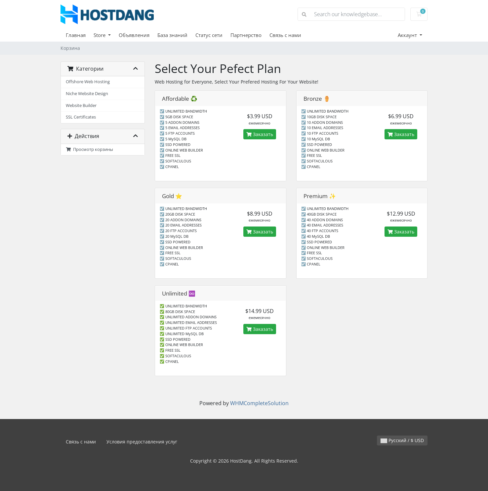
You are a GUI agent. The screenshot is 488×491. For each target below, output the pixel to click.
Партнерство (246, 35)
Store (100, 35)
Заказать (259, 134)
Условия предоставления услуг (141, 441)
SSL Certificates (81, 117)
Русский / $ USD (402, 440)
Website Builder (81, 105)
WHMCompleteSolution (259, 403)
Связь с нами (285, 35)
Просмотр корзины (89, 149)
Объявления (134, 35)
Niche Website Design (87, 93)
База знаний (172, 35)
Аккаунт (408, 35)
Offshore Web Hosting (88, 82)
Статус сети (209, 35)
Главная (76, 35)
